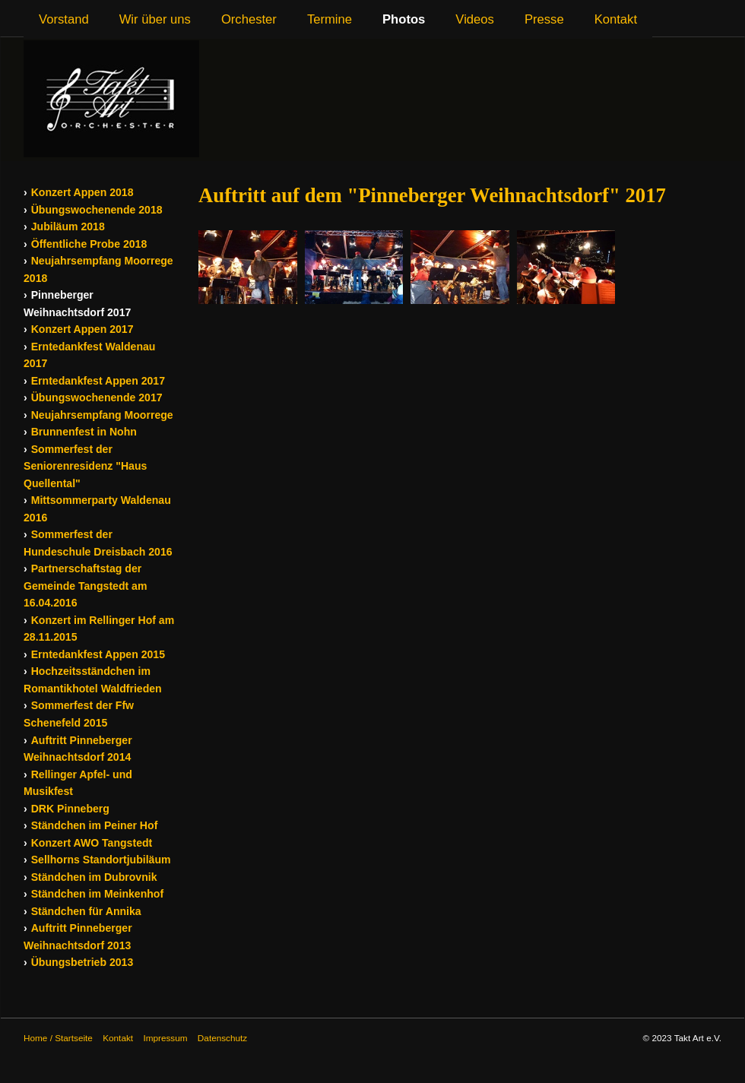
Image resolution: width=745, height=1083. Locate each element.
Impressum (165, 1038)
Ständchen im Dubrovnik (94, 877)
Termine (329, 19)
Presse (544, 19)
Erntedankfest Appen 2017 (98, 381)
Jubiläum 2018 (68, 226)
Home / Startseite (58, 1038)
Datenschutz (222, 1038)
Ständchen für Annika (86, 911)
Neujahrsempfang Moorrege (102, 415)
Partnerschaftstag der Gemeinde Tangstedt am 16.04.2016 (85, 585)
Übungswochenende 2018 (97, 210)
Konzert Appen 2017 (82, 329)
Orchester (249, 19)
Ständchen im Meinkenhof (97, 894)
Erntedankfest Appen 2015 (98, 654)
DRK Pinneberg (70, 809)
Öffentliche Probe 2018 (89, 244)
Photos (403, 19)
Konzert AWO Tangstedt (92, 843)
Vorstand (64, 19)
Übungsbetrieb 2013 (82, 962)
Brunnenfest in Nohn (84, 432)
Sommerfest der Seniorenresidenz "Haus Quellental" (85, 466)
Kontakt (615, 19)
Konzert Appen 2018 (82, 192)
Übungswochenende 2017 (97, 397)
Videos (474, 19)
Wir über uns (155, 19)
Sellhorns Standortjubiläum (101, 859)
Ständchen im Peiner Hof (94, 825)
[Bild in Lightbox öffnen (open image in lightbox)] (247, 267)
